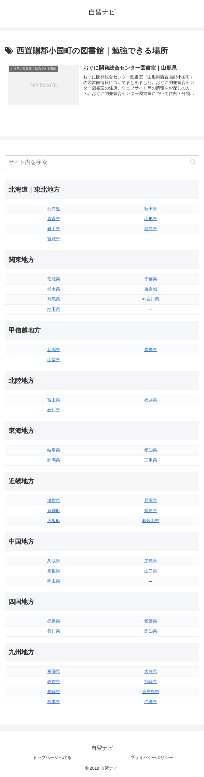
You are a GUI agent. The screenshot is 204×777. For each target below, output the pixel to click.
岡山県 (53, 581)
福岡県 (53, 671)
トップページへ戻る (52, 757)
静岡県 (53, 460)
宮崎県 (150, 681)
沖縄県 (150, 701)
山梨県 (53, 359)
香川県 (53, 631)
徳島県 (53, 621)
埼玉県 (53, 309)
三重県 (150, 460)
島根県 (53, 570)
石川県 (53, 410)
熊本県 (53, 701)
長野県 (150, 349)
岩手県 (53, 228)
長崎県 (53, 691)
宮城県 (53, 238)
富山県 (53, 400)
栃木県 (53, 289)
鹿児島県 (150, 691)
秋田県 (150, 208)
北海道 (53, 208)
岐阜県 (53, 450)
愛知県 (150, 450)
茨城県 (53, 279)
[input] (102, 162)
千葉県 (150, 279)
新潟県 (53, 349)
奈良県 (150, 510)
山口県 (150, 570)
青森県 (53, 218)
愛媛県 (150, 621)
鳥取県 (53, 560)
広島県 (150, 560)
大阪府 (53, 520)
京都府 (53, 510)
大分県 (150, 671)
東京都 (150, 289)
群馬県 (53, 299)
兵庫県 (150, 500)
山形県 (150, 218)
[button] (193, 161)
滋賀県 (53, 500)
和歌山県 (150, 520)
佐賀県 (53, 681)
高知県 (150, 631)
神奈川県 (150, 299)
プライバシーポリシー (152, 757)
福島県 (150, 228)
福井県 (150, 400)
